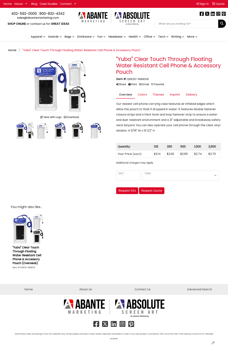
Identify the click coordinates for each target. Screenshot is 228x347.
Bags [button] (67, 37)
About (18, 4)
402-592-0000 (24, 13)
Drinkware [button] (84, 37)
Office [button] (148, 37)
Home (7, 4)
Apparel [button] (36, 37)
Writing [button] (176, 37)
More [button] (190, 37)
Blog (34, 4)
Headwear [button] (115, 37)
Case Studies (49, 4)
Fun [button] (99, 37)
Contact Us (143, 289)
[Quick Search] (186, 24)
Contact (66, 4)
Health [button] (133, 37)
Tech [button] (161, 37)
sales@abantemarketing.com (38, 18)
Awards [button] (53, 37)
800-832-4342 (52, 13)
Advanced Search (199, 289)
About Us (85, 289)
